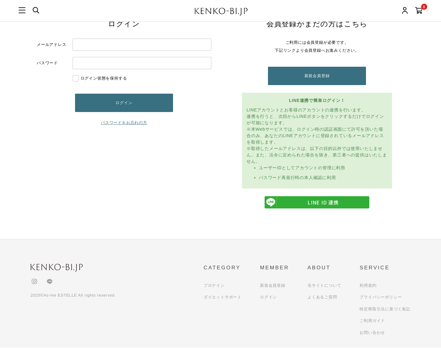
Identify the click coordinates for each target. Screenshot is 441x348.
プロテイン (214, 285)
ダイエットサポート (223, 297)
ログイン (268, 297)
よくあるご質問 (322, 297)
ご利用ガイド (372, 321)
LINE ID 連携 (302, 202)
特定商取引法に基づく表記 (385, 309)
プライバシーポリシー (381, 297)
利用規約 (368, 285)
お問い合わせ (372, 332)
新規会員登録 (317, 75)
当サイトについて (324, 285)
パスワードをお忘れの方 (124, 122)
